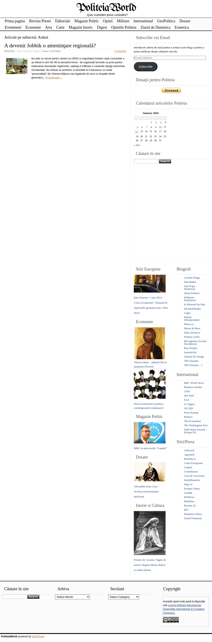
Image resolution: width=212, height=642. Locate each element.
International (143, 21)
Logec (187, 312)
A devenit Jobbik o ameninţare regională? (50, 45)
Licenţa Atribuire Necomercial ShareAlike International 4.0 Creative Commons (183, 609)
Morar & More (192, 328)
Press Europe (191, 412)
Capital (188, 467)
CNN (187, 391)
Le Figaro (189, 404)
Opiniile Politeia (123, 27)
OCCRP (188, 408)
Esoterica (182, 27)
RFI (186, 509)
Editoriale (62, 21)
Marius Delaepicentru (191, 318)
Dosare (184, 21)
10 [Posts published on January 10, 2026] (160, 127)
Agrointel (189, 454)
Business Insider (193, 387)
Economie (33, 27)
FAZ (186, 399)
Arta (48, 27)
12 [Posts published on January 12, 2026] (136, 131)
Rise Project (190, 348)
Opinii (108, 21)
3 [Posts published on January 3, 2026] (161, 122)
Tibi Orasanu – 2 (193, 365)
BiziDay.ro (190, 458)
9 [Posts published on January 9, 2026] (156, 127)
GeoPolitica (166, 21)
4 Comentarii (120, 51)
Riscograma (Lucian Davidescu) (195, 342)
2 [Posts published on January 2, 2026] (156, 122)
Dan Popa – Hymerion (190, 287)
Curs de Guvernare (194, 475)
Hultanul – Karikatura (190, 299)
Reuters (188, 416)
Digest (102, 27)
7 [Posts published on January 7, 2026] (147, 127)
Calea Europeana (193, 463)
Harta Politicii (191, 293)
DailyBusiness (192, 480)
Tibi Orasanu (191, 360)
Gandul (188, 492)
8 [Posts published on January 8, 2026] (151, 127)
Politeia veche (191, 336)
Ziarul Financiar (193, 518)
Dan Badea (190, 281)
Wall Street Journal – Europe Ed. (195, 431)
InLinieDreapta (192, 308)
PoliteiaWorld (106, 8)
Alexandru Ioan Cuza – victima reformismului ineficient (146, 491)
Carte (60, 27)
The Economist (192, 421)
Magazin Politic (86, 21)
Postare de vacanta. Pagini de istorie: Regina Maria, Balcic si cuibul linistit (150, 565)
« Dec (137, 145)
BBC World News (194, 382)
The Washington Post (196, 425)
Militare (123, 21)
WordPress (38, 636)
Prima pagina (15, 21)
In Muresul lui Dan (194, 304)
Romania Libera (193, 514)
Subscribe (145, 66)
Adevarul (189, 450)
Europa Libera (192, 488)
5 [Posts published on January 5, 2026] (137, 127)
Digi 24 (188, 484)
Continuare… (54, 77)
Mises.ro (189, 324)
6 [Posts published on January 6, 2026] (142, 127)
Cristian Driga (192, 277)
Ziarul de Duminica (155, 27)
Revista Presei (40, 21)
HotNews (189, 497)
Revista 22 (190, 505)
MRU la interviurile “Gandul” (150, 448)
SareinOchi (190, 352)
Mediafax (189, 501)
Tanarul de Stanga (194, 356)
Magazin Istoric (81, 27)
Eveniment (13, 27)
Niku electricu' (192, 332)
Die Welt (189, 395)
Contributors (191, 471)
